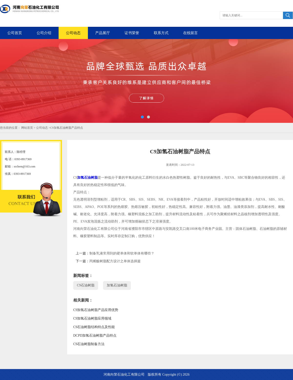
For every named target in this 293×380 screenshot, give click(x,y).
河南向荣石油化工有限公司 (124, 374)
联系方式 (161, 33)
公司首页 (14, 33)
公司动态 (73, 33)
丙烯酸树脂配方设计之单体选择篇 (115, 261)
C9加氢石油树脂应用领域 (92, 318)
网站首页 (27, 127)
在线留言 (190, 33)
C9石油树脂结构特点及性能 (94, 327)
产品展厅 (102, 33)
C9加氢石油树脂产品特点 (66, 127)
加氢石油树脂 (87, 177)
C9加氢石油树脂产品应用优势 (95, 310)
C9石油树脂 (85, 285)
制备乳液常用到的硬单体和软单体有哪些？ (121, 253)
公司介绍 (44, 33)
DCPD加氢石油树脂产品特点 (94, 335)
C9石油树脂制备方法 (89, 344)
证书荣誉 (132, 33)
